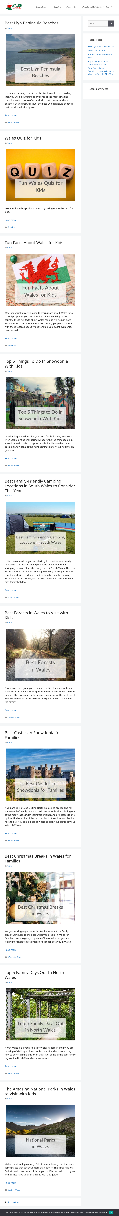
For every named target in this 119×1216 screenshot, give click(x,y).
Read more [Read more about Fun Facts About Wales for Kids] (11, 338)
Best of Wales (14, 717)
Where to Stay (71, 7)
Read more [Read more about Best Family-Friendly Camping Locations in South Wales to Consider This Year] (11, 590)
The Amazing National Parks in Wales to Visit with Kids (40, 1091)
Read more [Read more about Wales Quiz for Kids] (11, 220)
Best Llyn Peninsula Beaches (31, 23)
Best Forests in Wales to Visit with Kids (36, 615)
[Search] (111, 23)
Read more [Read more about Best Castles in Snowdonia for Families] (11, 833)
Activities (12, 227)
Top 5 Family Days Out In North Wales (34, 975)
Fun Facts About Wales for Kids (34, 242)
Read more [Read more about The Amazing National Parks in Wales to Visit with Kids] (11, 1182)
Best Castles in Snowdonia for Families (33, 735)
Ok (111, 1212)
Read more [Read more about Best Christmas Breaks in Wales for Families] (11, 949)
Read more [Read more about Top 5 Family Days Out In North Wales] (11, 1066)
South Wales (13, 597)
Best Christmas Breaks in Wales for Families (38, 858)
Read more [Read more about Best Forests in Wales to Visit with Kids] (11, 710)
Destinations (43, 6)
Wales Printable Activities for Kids (98, 6)
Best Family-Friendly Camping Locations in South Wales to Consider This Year (40, 485)
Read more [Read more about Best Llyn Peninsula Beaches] (11, 115)
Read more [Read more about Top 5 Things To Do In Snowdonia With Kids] (11, 458)
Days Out (57, 7)
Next (15, 1202)
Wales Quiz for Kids (23, 138)
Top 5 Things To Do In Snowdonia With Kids (36, 363)
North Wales (13, 122)
